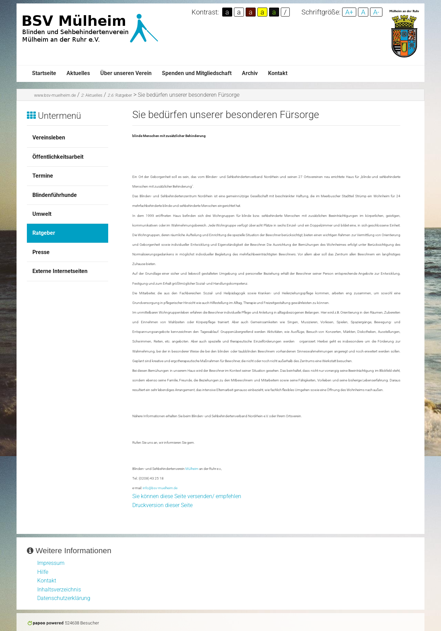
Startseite (44, 73)
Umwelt (41, 214)
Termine (42, 175)
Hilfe (42, 572)
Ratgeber (119, 95)
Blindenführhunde (54, 195)
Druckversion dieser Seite (162, 505)
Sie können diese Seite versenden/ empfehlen (186, 496)
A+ (349, 12)
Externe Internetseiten (60, 271)
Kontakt (277, 73)
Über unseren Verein (126, 73)
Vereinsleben (48, 137)
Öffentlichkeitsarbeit (57, 157)
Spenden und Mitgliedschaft (197, 73)
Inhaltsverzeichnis (59, 589)
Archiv (250, 73)
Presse (41, 252)
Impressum (50, 563)
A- (376, 12)
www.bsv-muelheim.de (55, 95)
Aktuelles (78, 73)
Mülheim (191, 469)
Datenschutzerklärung (63, 598)
